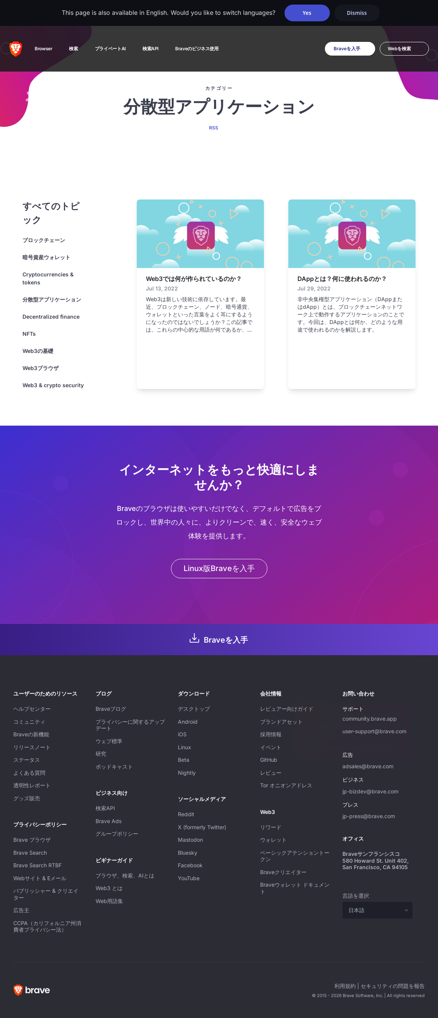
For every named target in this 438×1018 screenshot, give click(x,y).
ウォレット (273, 839)
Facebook (190, 865)
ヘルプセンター (32, 708)
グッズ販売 (26, 798)
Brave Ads (108, 821)
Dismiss (357, 12)
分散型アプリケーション (51, 299)
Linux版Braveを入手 (219, 568)
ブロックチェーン (43, 240)
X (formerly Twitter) (202, 827)
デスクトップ (194, 708)
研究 (101, 753)
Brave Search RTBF (37, 865)
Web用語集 (109, 901)
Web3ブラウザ (40, 368)
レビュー (270, 772)
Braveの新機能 (31, 734)
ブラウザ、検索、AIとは (125, 875)
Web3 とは (109, 888)
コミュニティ (29, 721)
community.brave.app (369, 718)
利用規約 (345, 986)
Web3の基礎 (37, 351)
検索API (105, 808)
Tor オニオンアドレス (286, 785)
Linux (184, 747)
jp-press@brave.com (368, 816)
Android (188, 721)
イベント (270, 747)
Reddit (186, 814)
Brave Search (30, 852)
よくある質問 (29, 772)
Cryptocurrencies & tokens (48, 278)
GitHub (268, 759)
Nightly (187, 772)
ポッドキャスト (114, 766)
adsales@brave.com (377, 765)
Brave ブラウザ (32, 839)
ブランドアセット (281, 721)
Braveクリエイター (283, 872)
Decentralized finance (51, 316)
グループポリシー (117, 833)
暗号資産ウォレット (46, 257)
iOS (182, 734)
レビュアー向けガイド (286, 708)
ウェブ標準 (109, 741)
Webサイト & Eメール (39, 878)
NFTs (29, 333)
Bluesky (187, 852)
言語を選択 (355, 895)
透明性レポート (32, 785)
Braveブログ (111, 708)
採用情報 (270, 734)
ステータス (26, 759)
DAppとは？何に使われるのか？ (342, 278)
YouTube (189, 878)
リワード (270, 827)
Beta (183, 759)
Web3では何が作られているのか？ (194, 278)
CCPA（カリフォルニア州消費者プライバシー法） (47, 926)
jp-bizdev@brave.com (370, 791)
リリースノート (32, 747)
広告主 (21, 910)
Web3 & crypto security (53, 385)
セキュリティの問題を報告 (393, 986)
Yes (307, 12)
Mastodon (190, 839)
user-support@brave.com (374, 731)
